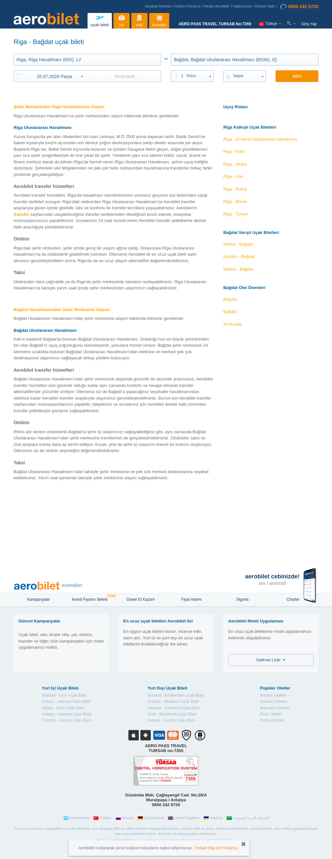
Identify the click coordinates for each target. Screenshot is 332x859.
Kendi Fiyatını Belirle (90, 599)
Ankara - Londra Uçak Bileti (171, 720)
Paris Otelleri (271, 714)
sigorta (242, 599)
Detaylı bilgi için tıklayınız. (217, 848)
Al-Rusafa (232, 324)
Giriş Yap (309, 24)
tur (121, 20)
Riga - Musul (235, 164)
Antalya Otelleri (273, 695)
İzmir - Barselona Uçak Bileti (172, 714)
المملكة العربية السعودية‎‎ (247, 818)
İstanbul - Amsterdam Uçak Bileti (176, 695)
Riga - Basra (235, 201)
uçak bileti (99, 20)
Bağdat (230, 311)
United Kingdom (183, 818)
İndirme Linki (270, 659)
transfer (159, 20)
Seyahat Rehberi (158, 6)
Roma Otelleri (272, 720)
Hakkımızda (242, 6)
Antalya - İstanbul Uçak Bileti (66, 714)
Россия (125, 818)
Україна (213, 818)
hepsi (238, 75)
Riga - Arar (233, 176)
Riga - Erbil (233, 151)
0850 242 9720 (299, 7)
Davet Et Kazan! (141, 599)
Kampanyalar (39, 599)
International (76, 818)
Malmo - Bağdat (238, 269)
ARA (297, 76)
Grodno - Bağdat (239, 256)
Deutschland (151, 818)
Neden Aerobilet (216, 6)
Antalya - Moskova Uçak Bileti (173, 701)
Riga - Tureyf (235, 214)
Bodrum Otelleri (273, 701)
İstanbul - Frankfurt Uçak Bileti (174, 708)
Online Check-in (187, 6)
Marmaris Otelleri (275, 708)
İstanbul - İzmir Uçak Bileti (64, 695)
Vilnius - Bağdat (238, 244)
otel (139, 20)
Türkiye (102, 818)
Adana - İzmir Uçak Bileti (63, 708)
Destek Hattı (265, 6)
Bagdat (230, 299)
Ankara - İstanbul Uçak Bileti (66, 701)
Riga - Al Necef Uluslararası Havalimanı (260, 139)
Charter (293, 599)
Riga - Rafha (235, 189)
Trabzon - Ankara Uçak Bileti (66, 720)
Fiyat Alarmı (191, 599)
